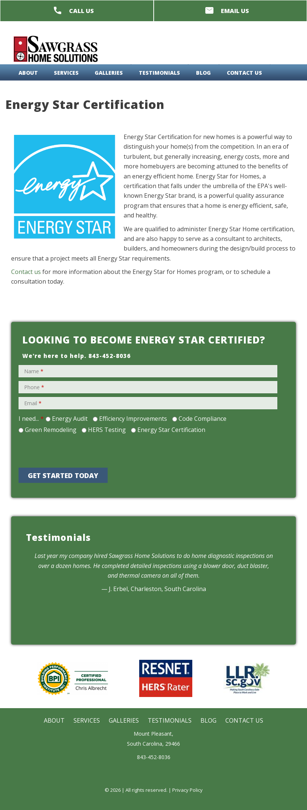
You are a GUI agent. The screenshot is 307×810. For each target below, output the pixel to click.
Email (33, 403)
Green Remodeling (50, 430)
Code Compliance (202, 418)
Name (33, 371)
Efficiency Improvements (133, 418)
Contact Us (244, 72)
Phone (34, 387)
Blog (203, 72)
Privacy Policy (187, 790)
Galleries (109, 72)
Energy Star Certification (171, 430)
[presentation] (84, 449)
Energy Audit (70, 418)
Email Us (235, 11)
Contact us (26, 272)
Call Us (81, 11)
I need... (31, 418)
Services (66, 72)
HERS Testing (107, 430)
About (28, 72)
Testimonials (159, 72)
